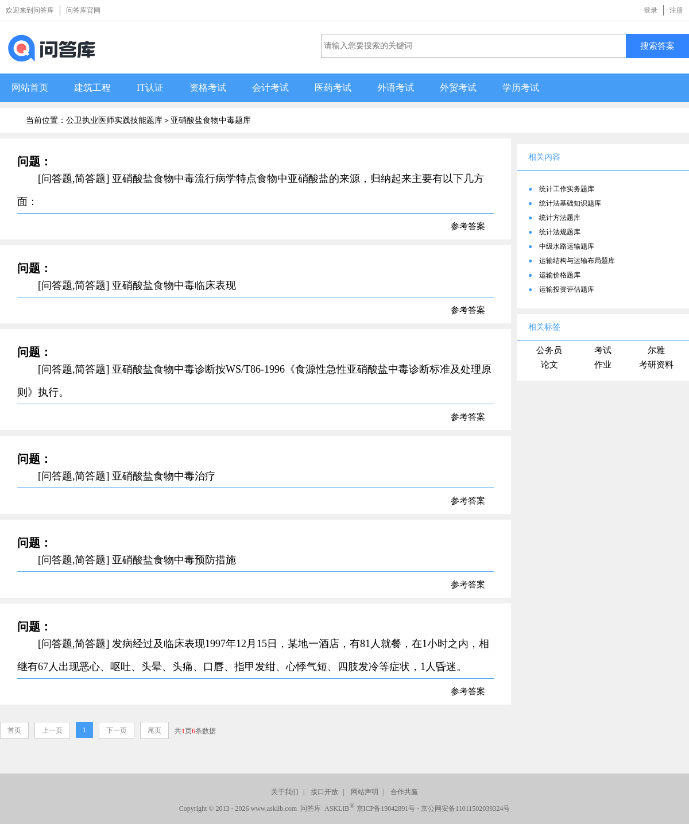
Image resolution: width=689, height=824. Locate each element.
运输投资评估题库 (566, 289)
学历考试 (520, 87)
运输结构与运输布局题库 (577, 261)
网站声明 (364, 792)
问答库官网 (83, 10)
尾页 (154, 730)
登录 (650, 10)
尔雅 (656, 350)
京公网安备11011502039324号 (465, 808)
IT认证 (150, 87)
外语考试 (395, 87)
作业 (602, 364)
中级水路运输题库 (566, 246)
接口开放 (324, 792)
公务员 (549, 350)
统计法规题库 (559, 232)
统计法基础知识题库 (570, 203)
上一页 (52, 730)
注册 (676, 10)
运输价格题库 (559, 275)
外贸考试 (458, 87)
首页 (14, 730)
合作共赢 (404, 792)
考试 (602, 350)
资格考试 (207, 87)
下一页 (116, 730)
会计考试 (270, 87)
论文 (549, 364)
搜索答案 (657, 46)
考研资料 (656, 364)
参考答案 (468, 226)
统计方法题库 (559, 218)
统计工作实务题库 (566, 189)
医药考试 (333, 87)
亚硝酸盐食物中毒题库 (211, 120)
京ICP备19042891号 (386, 808)
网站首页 (29, 87)
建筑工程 (92, 87)
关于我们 (285, 792)
